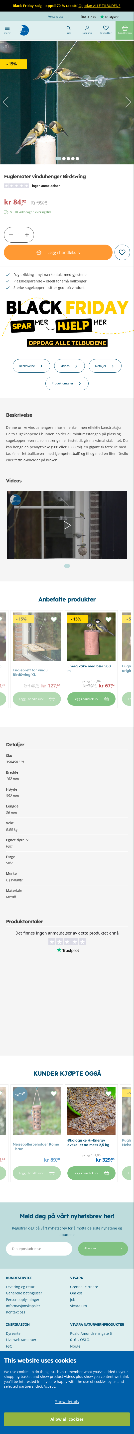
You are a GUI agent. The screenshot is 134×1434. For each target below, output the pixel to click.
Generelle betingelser (24, 1293)
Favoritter (106, 30)
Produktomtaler (67, 383)
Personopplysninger (22, 1299)
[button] (6, 102)
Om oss (76, 1293)
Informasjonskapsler (23, 1305)
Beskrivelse (31, 365)
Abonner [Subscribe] (103, 1248)
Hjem (10, 50)
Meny (7, 30)
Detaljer (105, 365)
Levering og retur (20, 1286)
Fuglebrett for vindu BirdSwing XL (30, 672)
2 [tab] (64, 158)
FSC (9, 1346)
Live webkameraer (21, 1339)
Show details (67, 1401)
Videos (69, 365)
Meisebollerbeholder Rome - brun (36, 1146)
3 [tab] (68, 158)
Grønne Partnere (84, 1286)
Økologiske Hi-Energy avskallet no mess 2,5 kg (88, 1142)
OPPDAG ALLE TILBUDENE (67, 343)
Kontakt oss (55, 16)
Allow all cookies (67, 1419)
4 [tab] (73, 158)
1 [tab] (58, 158)
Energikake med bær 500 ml (89, 668)
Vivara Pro (78, 1305)
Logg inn (87, 30)
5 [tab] (77, 158)
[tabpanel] (67, 108)
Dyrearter (14, 1333)
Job (72, 1299)
